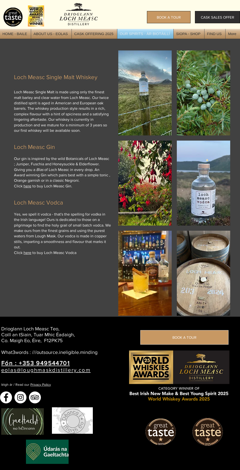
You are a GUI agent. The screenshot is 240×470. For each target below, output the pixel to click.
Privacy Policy (40, 384)
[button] (189, 34)
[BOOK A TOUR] (169, 17)
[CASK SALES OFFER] (217, 17)
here (27, 186)
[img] (145, 92)
